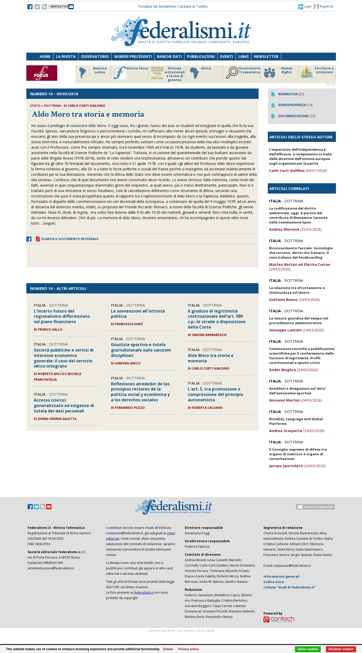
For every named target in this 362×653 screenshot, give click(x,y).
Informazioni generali (281, 576)
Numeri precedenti (133, 56)
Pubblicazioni (201, 56)
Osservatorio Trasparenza (243, 72)
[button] (305, 6)
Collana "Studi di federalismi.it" (289, 587)
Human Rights (278, 72)
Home (45, 56)
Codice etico (273, 582)
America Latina (91, 72)
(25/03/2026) (295, 229)
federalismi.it (143, 592)
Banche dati (169, 56)
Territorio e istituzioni (317, 72)
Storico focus (130, 72)
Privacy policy (188, 649)
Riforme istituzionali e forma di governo (168, 74)
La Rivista (66, 56)
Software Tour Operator (181, 636)
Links (243, 56)
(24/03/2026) (299, 267)
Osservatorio (95, 56)
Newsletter (266, 56)
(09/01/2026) (298, 170)
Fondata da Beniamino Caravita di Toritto (173, 6)
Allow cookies (307, 649)
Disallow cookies (340, 649)
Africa (199, 72)
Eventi (226, 56)
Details (168, 649)
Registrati (323, 6)
